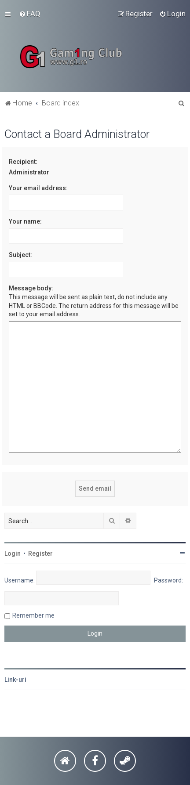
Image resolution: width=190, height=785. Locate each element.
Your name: (25, 221)
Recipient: (23, 161)
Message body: (31, 288)
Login (12, 553)
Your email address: (38, 188)
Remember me (33, 615)
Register (40, 553)
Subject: (20, 254)
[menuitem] (29, 13)
